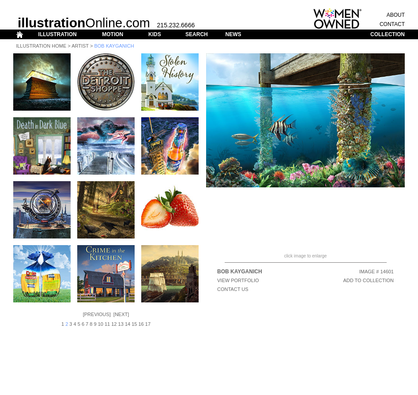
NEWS (233, 34)
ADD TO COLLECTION (368, 280)
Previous (96, 314)
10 (100, 324)
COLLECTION (387, 34)
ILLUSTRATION (57, 34)
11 (107, 324)
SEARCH (196, 34)
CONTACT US (233, 289)
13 (121, 324)
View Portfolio (238, 280)
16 (141, 324)
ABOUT (396, 15)
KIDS (154, 34)
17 (148, 324)
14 (127, 324)
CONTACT (392, 24)
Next (121, 314)
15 (134, 324)
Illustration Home (41, 45)
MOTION (112, 34)
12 (114, 324)
